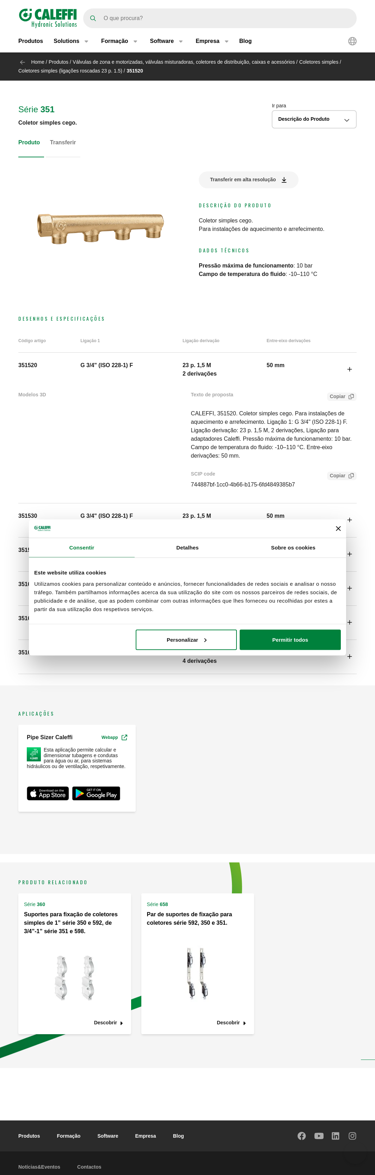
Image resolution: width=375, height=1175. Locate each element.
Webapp (114, 737)
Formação (68, 1136)
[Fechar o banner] (338, 528)
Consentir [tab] (81, 548)
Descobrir (105, 1022)
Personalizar (187, 639)
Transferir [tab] (63, 142)
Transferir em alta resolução (243, 179)
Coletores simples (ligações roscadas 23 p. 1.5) (70, 71)
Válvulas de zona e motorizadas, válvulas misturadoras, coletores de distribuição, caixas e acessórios (184, 62)
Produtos (30, 41)
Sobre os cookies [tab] (293, 548)
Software (107, 1136)
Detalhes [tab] (187, 548)
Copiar (336, 397)
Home (37, 62)
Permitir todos (290, 639)
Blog (245, 41)
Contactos (89, 1167)
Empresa (145, 1136)
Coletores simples (318, 62)
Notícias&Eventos (39, 1167)
